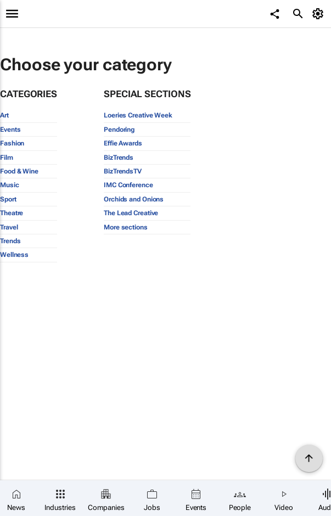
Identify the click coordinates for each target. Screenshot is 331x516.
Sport (8, 199)
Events (10, 129)
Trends (10, 241)
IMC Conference (128, 185)
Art (4, 115)
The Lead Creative (131, 213)
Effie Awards (123, 143)
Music (9, 185)
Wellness (14, 255)
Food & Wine (19, 171)
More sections (126, 227)
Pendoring (119, 129)
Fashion (12, 143)
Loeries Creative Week (138, 115)
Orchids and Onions (134, 199)
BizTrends (118, 157)
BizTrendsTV (123, 171)
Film (6, 157)
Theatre (11, 213)
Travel (9, 227)
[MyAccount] (319, 13)
